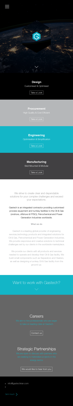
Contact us (36, 333)
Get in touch (10, 394)
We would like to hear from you (36, 369)
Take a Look (36, 92)
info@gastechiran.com (18, 384)
